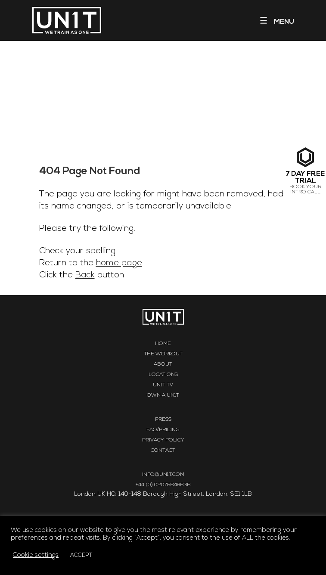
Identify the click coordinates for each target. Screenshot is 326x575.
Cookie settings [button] (36, 555)
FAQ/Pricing (163, 429)
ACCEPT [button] (81, 555)
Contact (163, 450)
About (163, 364)
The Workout (163, 354)
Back (85, 275)
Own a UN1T (163, 395)
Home (163, 343)
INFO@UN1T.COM (163, 474)
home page (119, 263)
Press (163, 419)
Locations (163, 374)
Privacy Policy (163, 440)
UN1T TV (163, 385)
